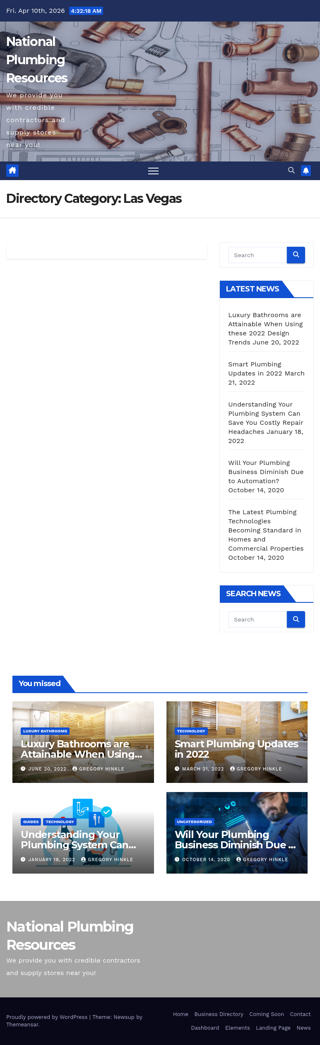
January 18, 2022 (53, 859)
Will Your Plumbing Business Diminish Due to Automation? (265, 472)
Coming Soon (266, 1014)
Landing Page (273, 1028)
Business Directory (218, 1014)
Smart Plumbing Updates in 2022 (236, 749)
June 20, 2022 (48, 769)
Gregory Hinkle (98, 769)
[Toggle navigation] (153, 170)
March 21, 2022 (204, 769)
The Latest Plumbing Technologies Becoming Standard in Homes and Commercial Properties (265, 530)
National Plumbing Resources (36, 60)
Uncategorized (194, 821)
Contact (300, 1014)
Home (180, 1014)
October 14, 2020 (207, 859)
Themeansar (22, 1024)
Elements (237, 1028)
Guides (30, 821)
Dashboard (205, 1028)
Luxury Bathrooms (45, 731)
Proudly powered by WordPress (47, 1017)
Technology (191, 731)
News (303, 1028)
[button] (291, 170)
